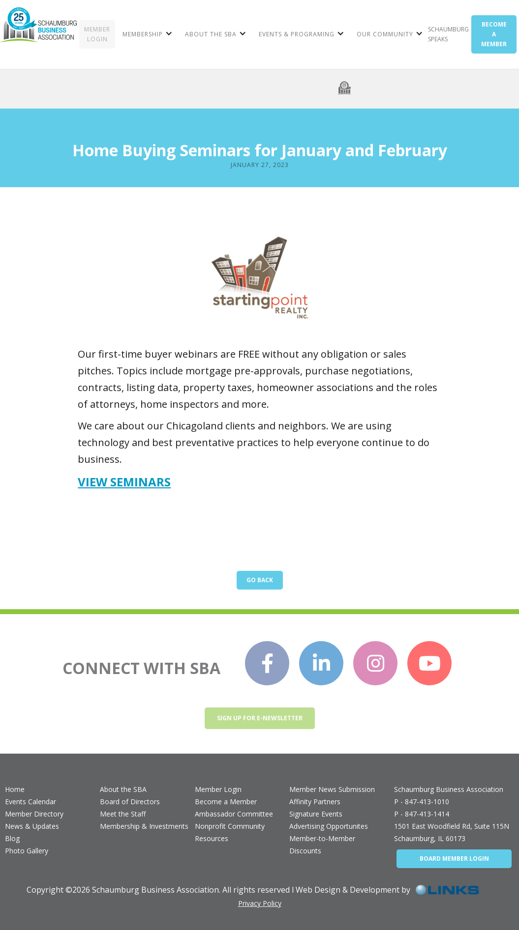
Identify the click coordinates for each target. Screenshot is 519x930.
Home (15, 789)
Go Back (259, 580)
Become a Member (226, 801)
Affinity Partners (314, 801)
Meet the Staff (123, 813)
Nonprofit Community (230, 826)
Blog (12, 838)
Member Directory (34, 813)
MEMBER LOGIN (97, 34)
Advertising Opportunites (328, 826)
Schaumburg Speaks (448, 34)
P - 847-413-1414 (421, 813)
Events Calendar (30, 801)
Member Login (218, 789)
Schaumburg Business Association (448, 789)
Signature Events (315, 813)
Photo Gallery (26, 850)
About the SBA (123, 789)
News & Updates (32, 826)
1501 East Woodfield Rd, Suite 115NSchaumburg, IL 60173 (451, 832)
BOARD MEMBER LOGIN (454, 858)
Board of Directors (130, 801)
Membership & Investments (144, 826)
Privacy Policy (259, 903)
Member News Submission (332, 789)
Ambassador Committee (234, 813)
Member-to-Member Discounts (322, 844)
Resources (211, 838)
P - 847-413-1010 (421, 801)
